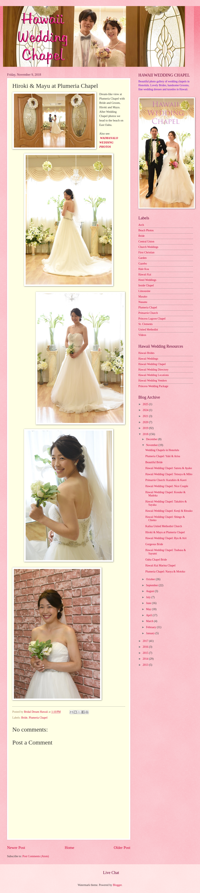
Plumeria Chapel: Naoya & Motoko (165, 571)
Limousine (144, 291)
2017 (146, 640)
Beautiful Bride (153, 462)
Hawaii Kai (144, 274)
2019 (146, 428)
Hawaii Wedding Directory (153, 369)
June (149, 603)
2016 (146, 646)
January (150, 633)
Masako (142, 296)
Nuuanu (142, 302)
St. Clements (145, 324)
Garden (142, 257)
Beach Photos (146, 230)
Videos (142, 335)
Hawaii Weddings (148, 358)
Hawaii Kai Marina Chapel (160, 565)
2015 (146, 652)
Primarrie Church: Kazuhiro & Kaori (165, 480)
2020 (146, 422)
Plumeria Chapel (38, 717)
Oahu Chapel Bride (156, 559)
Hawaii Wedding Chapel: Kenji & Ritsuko (169, 510)
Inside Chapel (146, 285)
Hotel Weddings (147, 279)
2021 (146, 416)
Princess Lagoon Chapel (151, 318)
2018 (146, 434)
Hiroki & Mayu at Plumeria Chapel (165, 532)
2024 (146, 410)
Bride (24, 717)
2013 (146, 664)
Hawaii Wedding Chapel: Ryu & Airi (165, 538)
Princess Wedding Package (153, 386)
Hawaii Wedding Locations (153, 375)
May (149, 609)
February (151, 627)
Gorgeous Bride (154, 544)
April (149, 615)
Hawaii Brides (146, 353)
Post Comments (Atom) (35, 856)
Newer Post (16, 847)
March (150, 621)
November (152, 445)
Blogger (117, 885)
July (148, 597)
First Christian (146, 252)
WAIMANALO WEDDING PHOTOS (108, 142)
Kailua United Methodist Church (163, 526)
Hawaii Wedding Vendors (152, 380)
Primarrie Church (148, 312)
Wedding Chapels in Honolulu (162, 450)
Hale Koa (143, 269)
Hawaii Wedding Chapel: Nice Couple (166, 486)
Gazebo (142, 263)
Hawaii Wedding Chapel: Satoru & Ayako (168, 468)
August (150, 591)
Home (69, 847)
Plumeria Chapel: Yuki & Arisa (162, 456)
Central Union (146, 241)
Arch (141, 224)
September (152, 585)
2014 (146, 658)
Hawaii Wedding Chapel (152, 364)
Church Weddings (148, 246)
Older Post (122, 847)
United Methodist (148, 329)
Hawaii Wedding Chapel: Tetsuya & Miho (168, 474)
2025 (146, 404)
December (152, 439)
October (151, 579)
